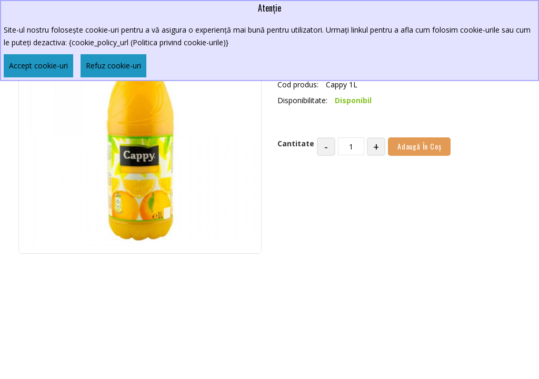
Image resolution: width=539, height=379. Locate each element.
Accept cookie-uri (38, 66)
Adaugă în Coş (419, 146)
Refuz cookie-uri (113, 66)
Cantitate (295, 143)
